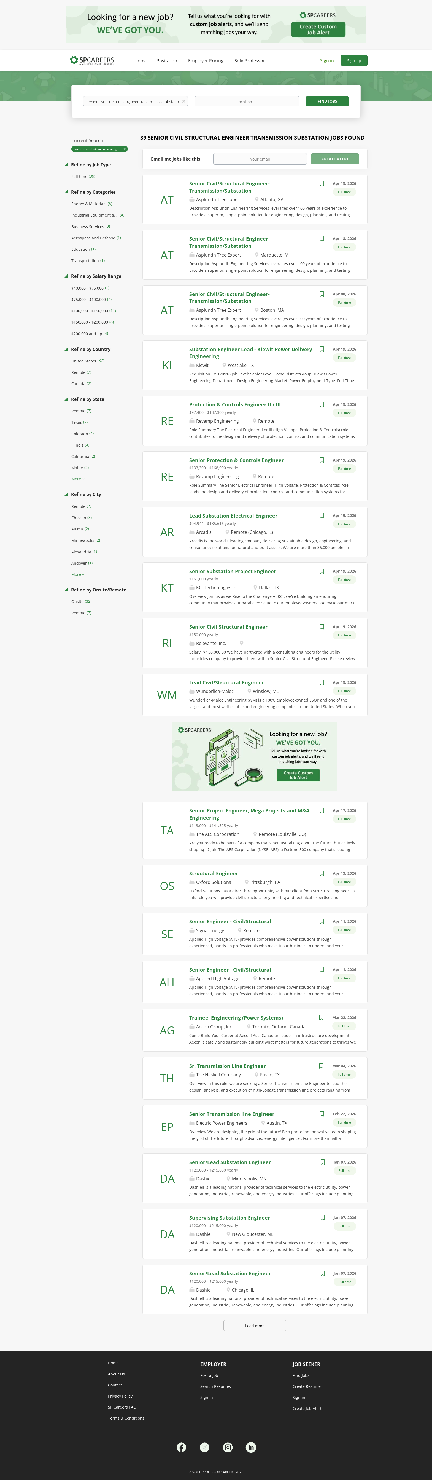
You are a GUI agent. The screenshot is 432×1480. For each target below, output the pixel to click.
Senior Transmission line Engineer (231, 1114)
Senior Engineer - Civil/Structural (230, 921)
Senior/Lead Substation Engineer (230, 1162)
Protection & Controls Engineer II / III (235, 404)
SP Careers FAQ (122, 1407)
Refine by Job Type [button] (90, 165)
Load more (255, 1325)
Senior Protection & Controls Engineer (236, 460)
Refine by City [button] (85, 494)
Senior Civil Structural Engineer (228, 626)
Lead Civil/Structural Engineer (226, 682)
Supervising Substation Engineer (229, 1217)
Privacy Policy (120, 1396)
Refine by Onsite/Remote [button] (98, 590)
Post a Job (209, 1375)
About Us (116, 1374)
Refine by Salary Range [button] (95, 276)
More (76, 478)
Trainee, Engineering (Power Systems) (236, 1017)
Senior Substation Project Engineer (232, 571)
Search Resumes (215, 1386)
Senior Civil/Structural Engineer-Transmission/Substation (229, 242)
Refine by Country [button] (90, 349)
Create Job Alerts (308, 1408)
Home (113, 1363)
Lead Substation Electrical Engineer (233, 515)
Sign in (327, 61)
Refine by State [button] (87, 399)
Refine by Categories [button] (93, 192)
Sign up (354, 60)
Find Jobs (327, 101)
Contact (115, 1385)
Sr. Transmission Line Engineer (227, 1066)
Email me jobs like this (175, 159)
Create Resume (307, 1386)
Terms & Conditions (126, 1418)
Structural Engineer (213, 873)
